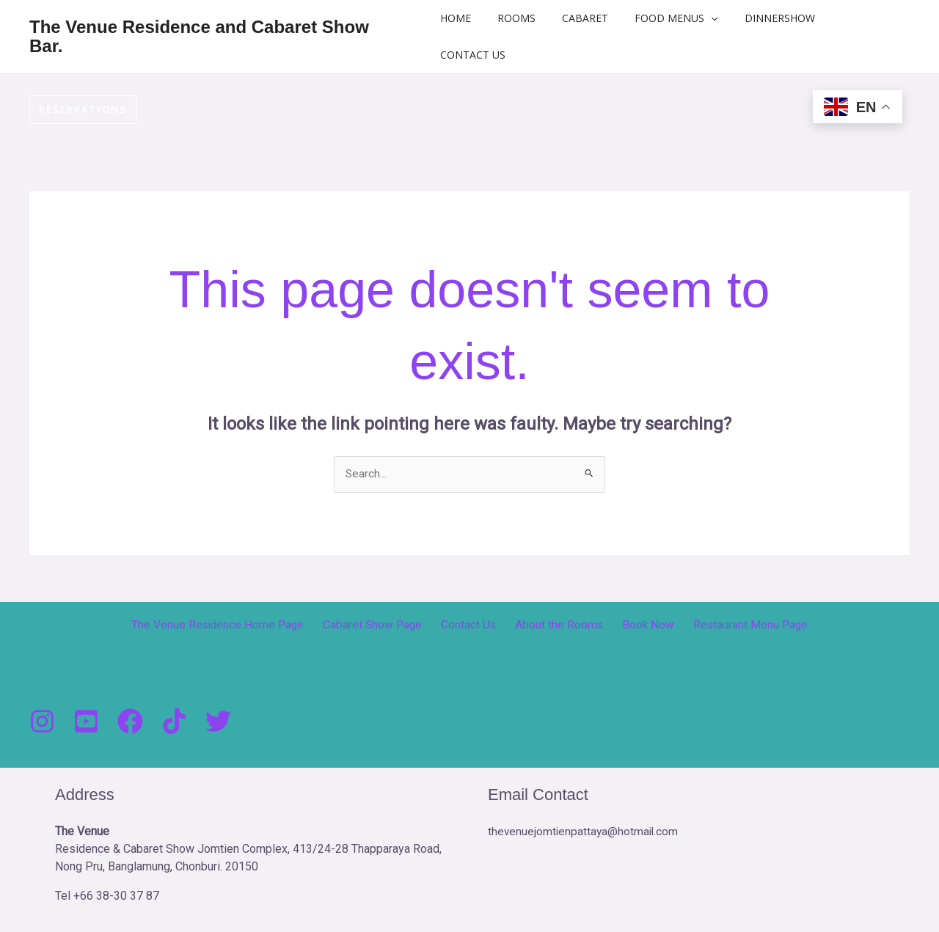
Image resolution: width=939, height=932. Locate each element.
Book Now (639, 626)
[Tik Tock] (174, 722)
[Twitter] (218, 722)
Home (468, 18)
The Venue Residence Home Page (233, 626)
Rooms (524, 18)
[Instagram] (42, 722)
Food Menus (671, 18)
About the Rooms (557, 626)
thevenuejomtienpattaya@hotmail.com (585, 832)
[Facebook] (130, 722)
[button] (706, 18)
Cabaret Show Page (383, 626)
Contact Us (486, 55)
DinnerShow (769, 18)
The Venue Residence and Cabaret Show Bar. (199, 36)
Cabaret (586, 18)
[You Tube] (86, 722)
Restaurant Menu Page (736, 626)
